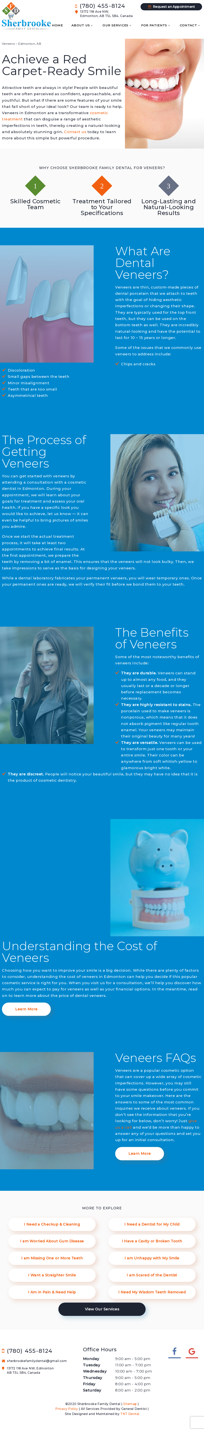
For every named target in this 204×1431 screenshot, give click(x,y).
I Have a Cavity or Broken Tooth (152, 1239)
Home (51, 25)
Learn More (26, 1007)
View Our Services (102, 1308)
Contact (190, 25)
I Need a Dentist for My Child (151, 1222)
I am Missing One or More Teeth (52, 1256)
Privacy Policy (66, 1408)
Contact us (75, 129)
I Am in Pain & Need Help (51, 1291)
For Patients (155, 25)
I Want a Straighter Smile (52, 1274)
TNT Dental (129, 1413)
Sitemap (130, 1403)
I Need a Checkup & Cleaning (52, 1222)
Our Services (114, 25)
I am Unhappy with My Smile (152, 1256)
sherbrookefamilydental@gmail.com (35, 1359)
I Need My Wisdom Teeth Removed (151, 1291)
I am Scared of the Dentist (152, 1274)
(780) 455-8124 (100, 5)
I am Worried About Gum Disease (52, 1239)
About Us (78, 25)
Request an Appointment (171, 6)
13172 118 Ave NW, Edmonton (37, 1369)
